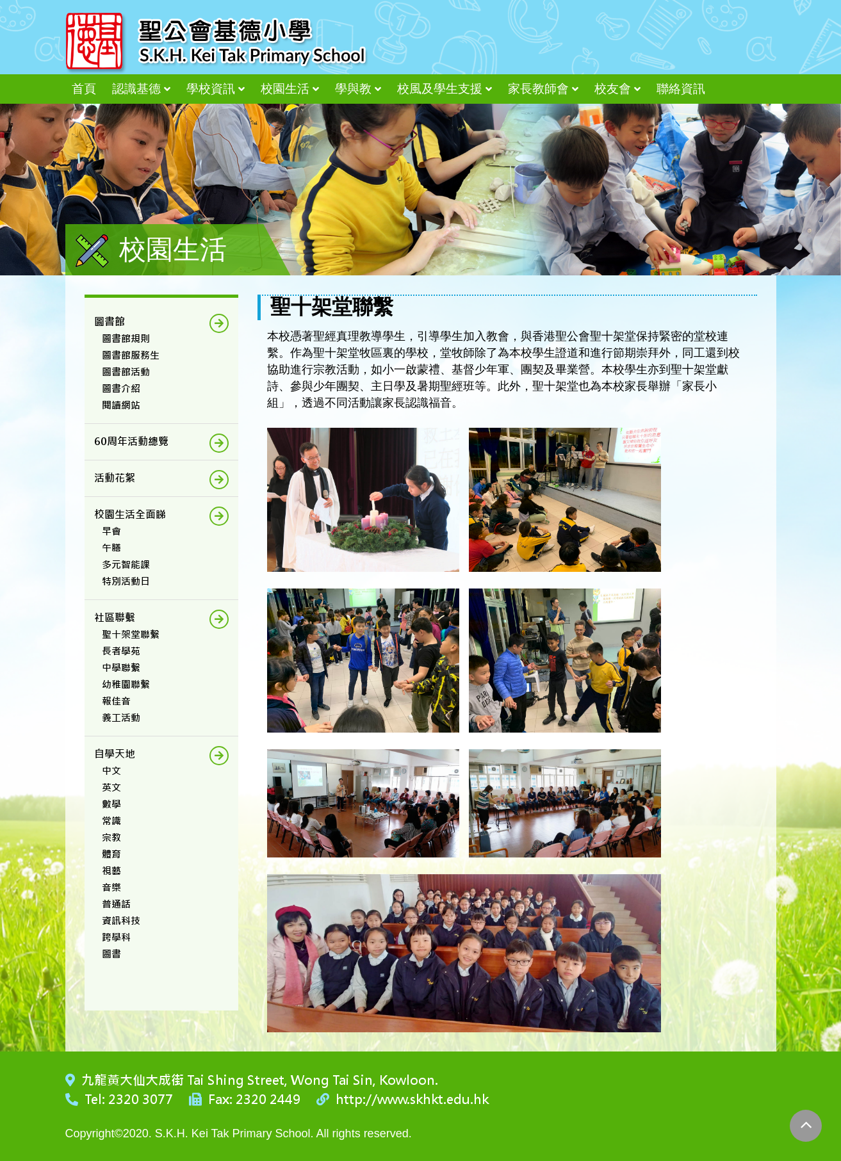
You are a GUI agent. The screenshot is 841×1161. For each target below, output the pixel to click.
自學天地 (114, 754)
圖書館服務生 (130, 355)
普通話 (116, 904)
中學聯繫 (121, 668)
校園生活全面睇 (130, 514)
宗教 (111, 837)
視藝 (111, 871)
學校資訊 (210, 88)
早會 (111, 531)
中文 (111, 771)
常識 (111, 821)
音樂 (111, 887)
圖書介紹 (121, 388)
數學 (111, 804)
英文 (111, 787)
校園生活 (285, 88)
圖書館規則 (126, 338)
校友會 (612, 88)
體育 (111, 854)
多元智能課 (126, 564)
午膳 (111, 548)
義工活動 (121, 717)
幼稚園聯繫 (126, 684)
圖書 (111, 954)
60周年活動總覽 (131, 441)
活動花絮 (114, 478)
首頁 (84, 88)
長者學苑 (121, 651)
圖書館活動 (126, 372)
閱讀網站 (121, 405)
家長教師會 (538, 88)
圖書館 (109, 322)
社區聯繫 (114, 617)
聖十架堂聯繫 (130, 634)
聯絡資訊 (681, 88)
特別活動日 (126, 581)
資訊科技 (121, 920)
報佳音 (116, 701)
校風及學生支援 (439, 88)
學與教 (353, 88)
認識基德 (136, 88)
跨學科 (116, 937)
